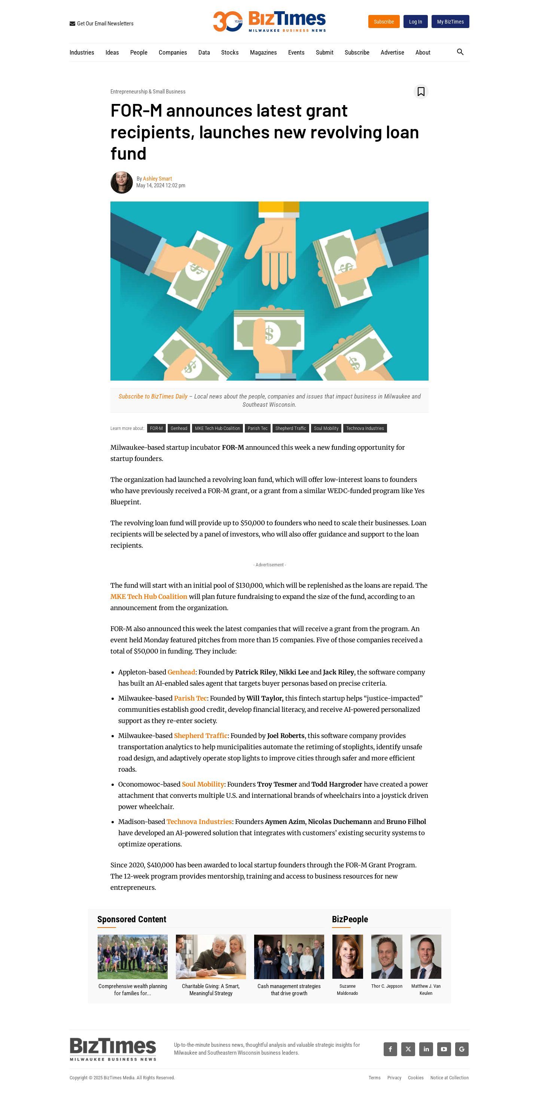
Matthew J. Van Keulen (426, 989)
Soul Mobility (326, 428)
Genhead (179, 428)
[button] (460, 52)
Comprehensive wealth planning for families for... (132, 990)
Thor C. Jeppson (386, 989)
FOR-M (156, 428)
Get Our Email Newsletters (105, 23)
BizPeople (350, 919)
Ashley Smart (157, 178)
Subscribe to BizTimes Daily (153, 396)
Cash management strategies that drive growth (289, 990)
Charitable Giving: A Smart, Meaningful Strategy (211, 990)
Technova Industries (365, 428)
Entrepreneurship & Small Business (148, 92)
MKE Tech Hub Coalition (217, 428)
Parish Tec (258, 428)
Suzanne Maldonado (347, 989)
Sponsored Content (131, 919)
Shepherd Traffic (290, 428)
